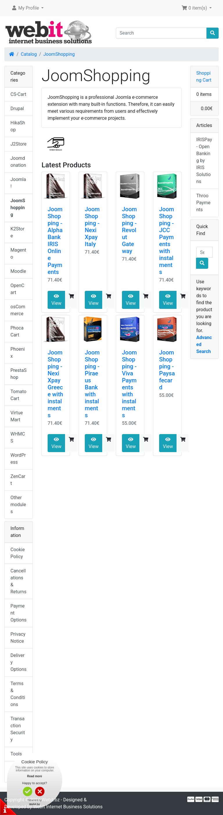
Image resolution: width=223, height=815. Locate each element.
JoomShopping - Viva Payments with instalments (129, 384)
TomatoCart (18, 395)
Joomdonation (18, 161)
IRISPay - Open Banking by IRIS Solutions (204, 160)
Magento (18, 253)
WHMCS (17, 437)
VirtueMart (16, 416)
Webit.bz (51, 800)
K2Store (17, 232)
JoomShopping (59, 54)
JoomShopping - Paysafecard (167, 370)
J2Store (18, 144)
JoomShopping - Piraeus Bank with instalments (92, 384)
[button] (27, 8)
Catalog (29, 54)
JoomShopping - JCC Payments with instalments (166, 240)
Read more (34, 776)
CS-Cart (18, 94)
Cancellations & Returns (18, 581)
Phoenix (17, 352)
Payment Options (18, 613)
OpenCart (17, 289)
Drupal (17, 108)
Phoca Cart (17, 331)
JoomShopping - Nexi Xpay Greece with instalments (55, 384)
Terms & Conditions (17, 694)
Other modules (18, 504)
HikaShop (17, 126)
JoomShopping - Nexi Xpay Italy (92, 227)
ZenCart (17, 480)
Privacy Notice (18, 637)
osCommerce (17, 310)
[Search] (161, 33)
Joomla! (18, 183)
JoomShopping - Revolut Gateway (129, 230)
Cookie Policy (17, 553)
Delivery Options (18, 662)
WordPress (18, 458)
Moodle (18, 271)
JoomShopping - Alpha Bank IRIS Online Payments (55, 240)
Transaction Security (17, 729)
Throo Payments (203, 202)
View (56, 300)
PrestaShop (18, 374)
